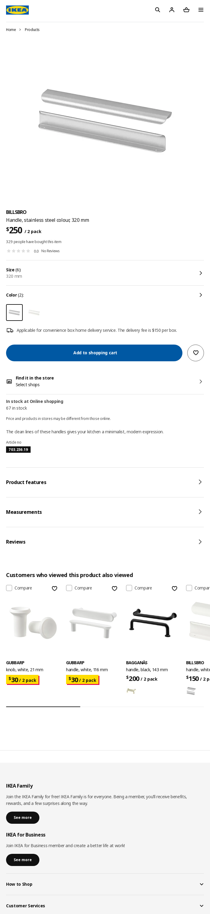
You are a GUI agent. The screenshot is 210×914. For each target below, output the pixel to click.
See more (23, 817)
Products (32, 29)
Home (11, 29)
